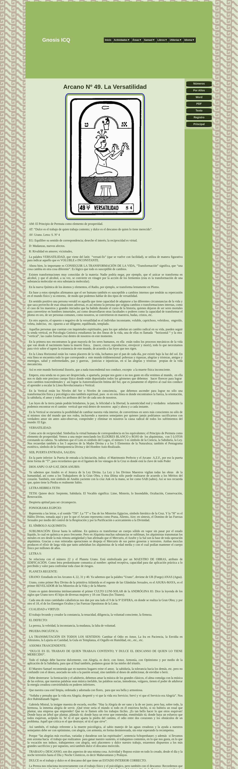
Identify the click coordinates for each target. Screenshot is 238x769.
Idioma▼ (189, 39)
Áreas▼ (136, 39)
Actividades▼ (122, 39)
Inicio (108, 39)
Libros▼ (162, 39)
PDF (199, 103)
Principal (199, 124)
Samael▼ (149, 39)
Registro (199, 117)
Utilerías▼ (176, 39)
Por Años (199, 90)
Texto (199, 110)
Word (199, 97)
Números (199, 83)
